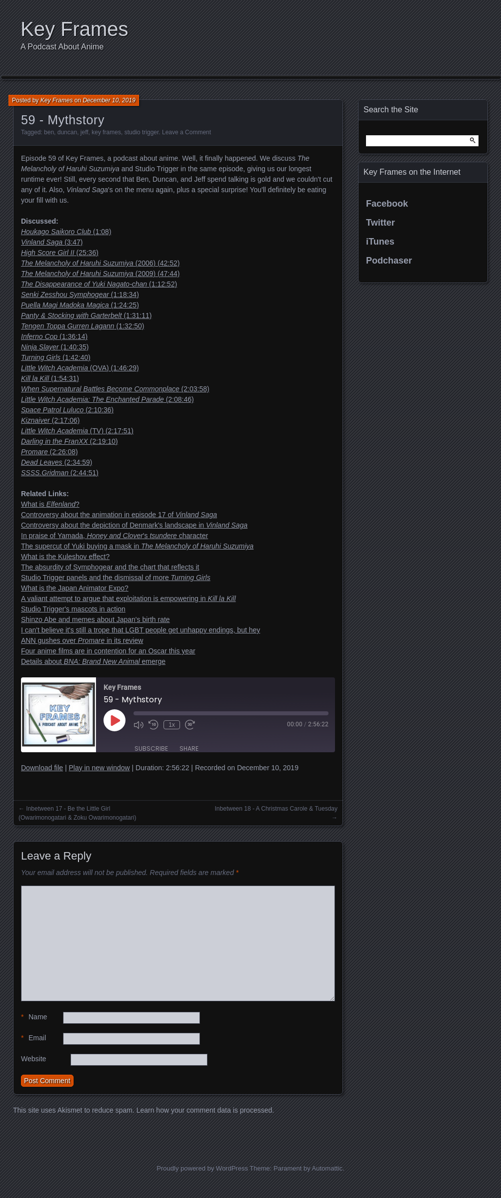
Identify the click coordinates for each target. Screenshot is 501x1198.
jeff (84, 132)
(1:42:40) (55, 357)
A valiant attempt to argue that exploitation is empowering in (128, 598)
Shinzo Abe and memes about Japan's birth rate (95, 619)
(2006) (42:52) (100, 263)
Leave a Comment (186, 132)
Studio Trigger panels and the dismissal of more (115, 578)
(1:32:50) (82, 326)
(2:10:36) (67, 410)
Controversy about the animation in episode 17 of (119, 515)
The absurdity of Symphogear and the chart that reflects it (110, 567)
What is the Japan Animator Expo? (74, 588)
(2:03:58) (115, 389)
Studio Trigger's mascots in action (73, 609)
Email (33, 1038)
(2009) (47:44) (100, 274)
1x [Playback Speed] (171, 724)
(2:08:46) (107, 399)
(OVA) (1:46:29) (80, 368)
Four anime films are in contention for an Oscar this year (108, 651)
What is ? (50, 504)
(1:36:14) (54, 336)
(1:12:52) (99, 284)
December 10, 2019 (108, 100)
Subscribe (151, 748)
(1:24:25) (80, 305)
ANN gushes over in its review (82, 640)
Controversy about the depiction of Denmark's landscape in (134, 525)
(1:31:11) (86, 315)
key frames (106, 132)
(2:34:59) (56, 462)
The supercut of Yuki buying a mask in (137, 546)
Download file (42, 768)
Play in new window (99, 768)
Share (189, 748)
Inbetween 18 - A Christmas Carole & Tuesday (276, 808)
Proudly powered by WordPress (202, 1168)
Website (33, 1059)
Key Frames (74, 29)
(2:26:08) (49, 452)
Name (34, 1017)
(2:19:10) (69, 441)
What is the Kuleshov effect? (65, 557)
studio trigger (141, 132)
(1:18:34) (80, 295)
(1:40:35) (54, 347)
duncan (67, 132)
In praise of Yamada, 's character (114, 536)
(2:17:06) (50, 420)
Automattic (327, 1168)
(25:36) (59, 253)
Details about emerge (93, 661)
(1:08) (66, 232)
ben (49, 132)
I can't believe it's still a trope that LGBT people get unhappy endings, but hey (140, 630)
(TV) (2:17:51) (77, 431)
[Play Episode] (115, 720)
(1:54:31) (50, 378)
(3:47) (52, 242)
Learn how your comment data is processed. (205, 1110)
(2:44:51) (59, 473)
